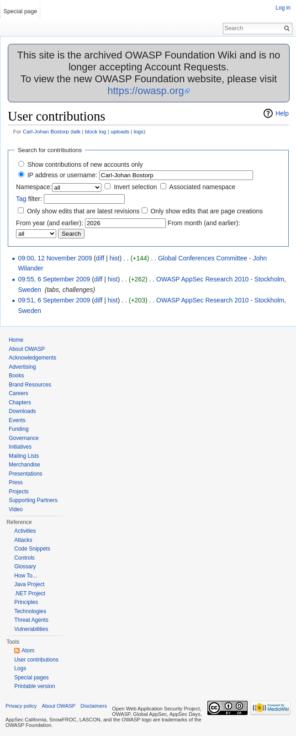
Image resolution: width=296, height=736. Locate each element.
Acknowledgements (32, 358)
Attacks (23, 540)
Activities (25, 531)
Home (16, 340)
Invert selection (135, 187)
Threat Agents (31, 620)
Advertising (22, 367)
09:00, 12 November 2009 (55, 258)
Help (282, 113)
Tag (21, 198)
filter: (29, 198)
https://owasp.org (145, 90)
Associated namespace (202, 187)
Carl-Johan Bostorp (46, 131)
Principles (26, 602)
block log (95, 131)
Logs (20, 668)
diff (100, 258)
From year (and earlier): (49, 223)
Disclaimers (93, 706)
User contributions (36, 660)
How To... (25, 575)
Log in (283, 8)
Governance (23, 438)
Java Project (29, 584)
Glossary (25, 566)
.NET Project (29, 593)
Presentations (25, 474)
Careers (18, 393)
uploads (120, 131)
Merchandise (24, 464)
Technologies (30, 611)
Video (15, 509)
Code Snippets (32, 548)
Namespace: (34, 187)
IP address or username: (62, 175)
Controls (24, 558)
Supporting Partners (33, 500)
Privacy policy (21, 706)
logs (139, 131)
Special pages (31, 677)
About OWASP (27, 349)
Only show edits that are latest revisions (83, 211)
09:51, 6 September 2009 (54, 300)
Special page (20, 11)
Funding (18, 429)
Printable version (34, 686)
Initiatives (20, 447)
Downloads (22, 411)
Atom (27, 650)
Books (16, 375)
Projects (18, 491)
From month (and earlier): (204, 223)
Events (17, 420)
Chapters (20, 402)
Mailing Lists (24, 456)
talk (76, 131)
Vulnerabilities (31, 629)
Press (16, 482)
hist (115, 258)
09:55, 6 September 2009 (54, 279)
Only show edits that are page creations (206, 211)
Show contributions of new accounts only (85, 164)
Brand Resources (30, 384)
